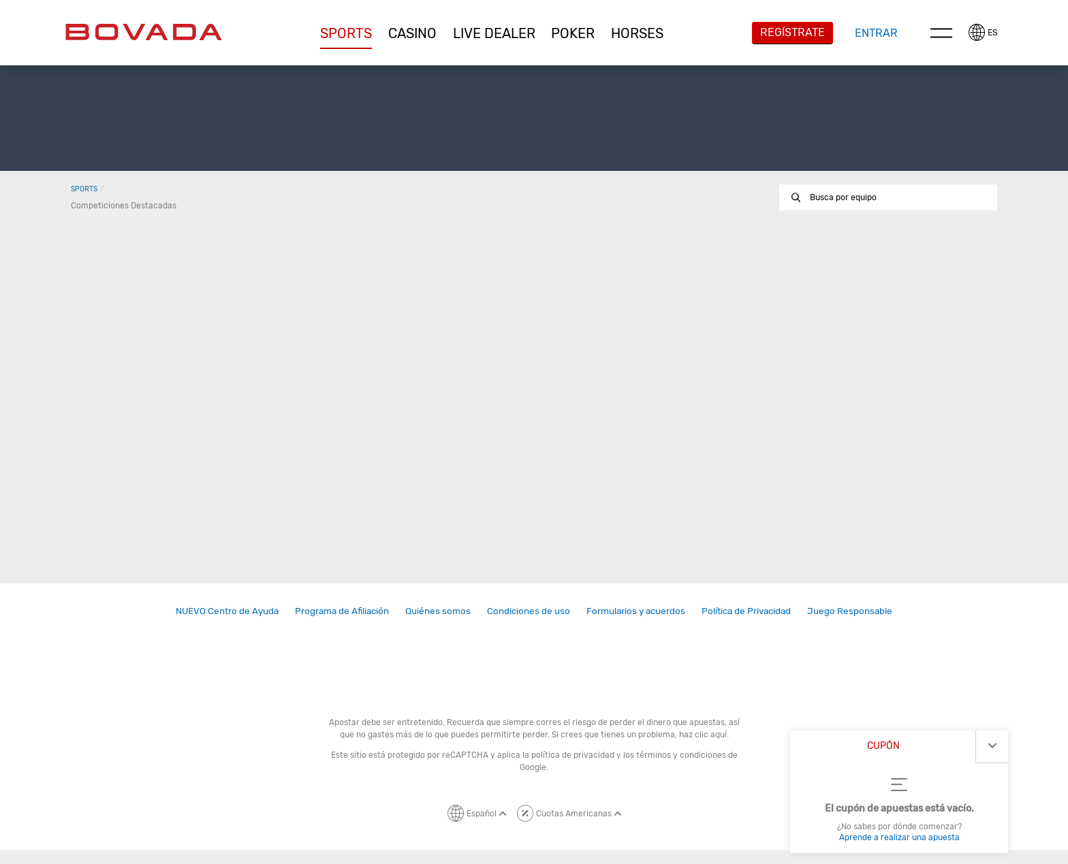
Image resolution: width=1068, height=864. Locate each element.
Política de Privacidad (746, 610)
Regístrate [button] (792, 32)
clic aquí (711, 734)
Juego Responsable (849, 610)
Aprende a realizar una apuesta (899, 837)
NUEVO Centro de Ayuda (227, 610)
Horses (637, 33)
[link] (227, 611)
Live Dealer (494, 33)
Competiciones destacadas (123, 205)
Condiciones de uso (528, 610)
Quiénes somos (438, 610)
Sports (346, 33)
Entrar (876, 33)
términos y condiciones (681, 755)
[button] (347, 33)
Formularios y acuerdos (635, 610)
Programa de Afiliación (342, 610)
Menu (941, 32)
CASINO (412, 33)
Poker (573, 33)
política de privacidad (572, 755)
